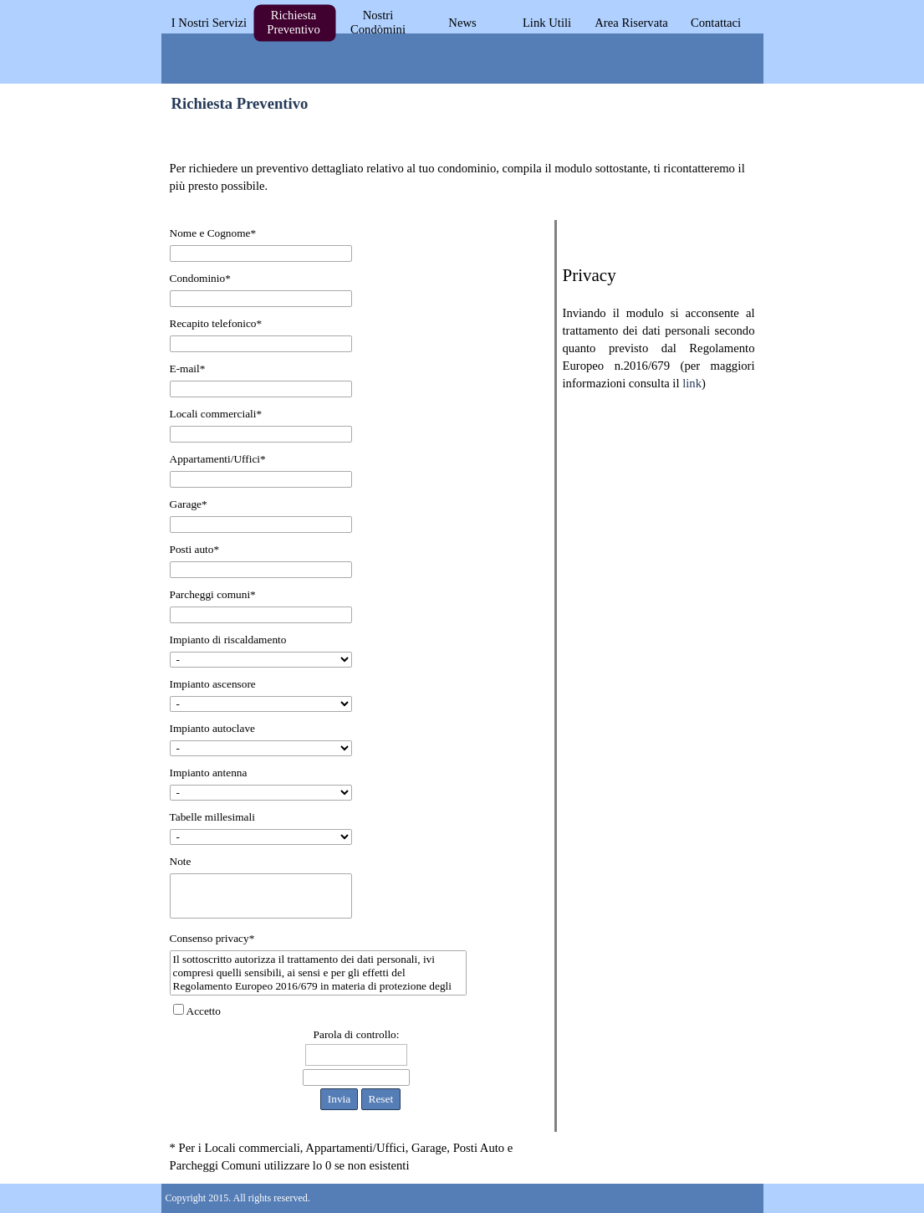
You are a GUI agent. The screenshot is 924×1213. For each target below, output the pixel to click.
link (692, 383)
